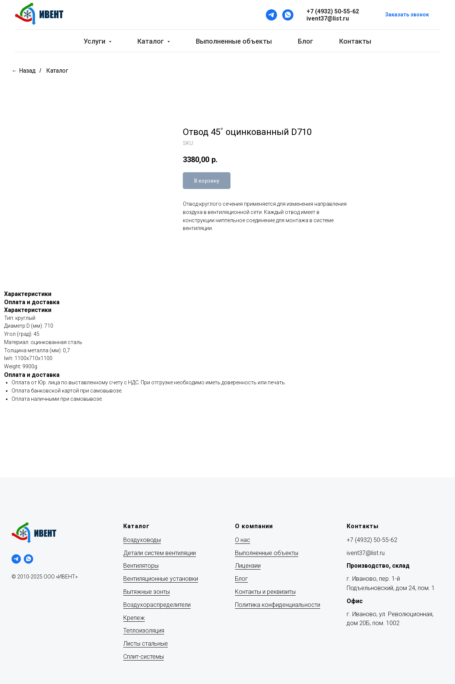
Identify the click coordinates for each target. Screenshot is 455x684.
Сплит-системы (143, 656)
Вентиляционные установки (160, 578)
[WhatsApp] (287, 15)
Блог (305, 41)
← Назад (24, 70)
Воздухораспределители (157, 604)
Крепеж (134, 617)
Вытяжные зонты (146, 591)
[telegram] (16, 559)
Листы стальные (145, 643)
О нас (242, 539)
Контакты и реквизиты (265, 591)
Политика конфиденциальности (277, 604)
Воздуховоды (142, 539)
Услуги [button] (95, 41)
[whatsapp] (28, 559)
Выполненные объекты (234, 41)
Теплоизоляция (143, 630)
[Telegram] (271, 15)
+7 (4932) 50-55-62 (372, 539)
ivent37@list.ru (366, 553)
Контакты (355, 41)
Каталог (57, 70)
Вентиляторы (141, 565)
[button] (407, 15)
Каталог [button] (151, 41)
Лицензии (248, 565)
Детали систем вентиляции (159, 553)
